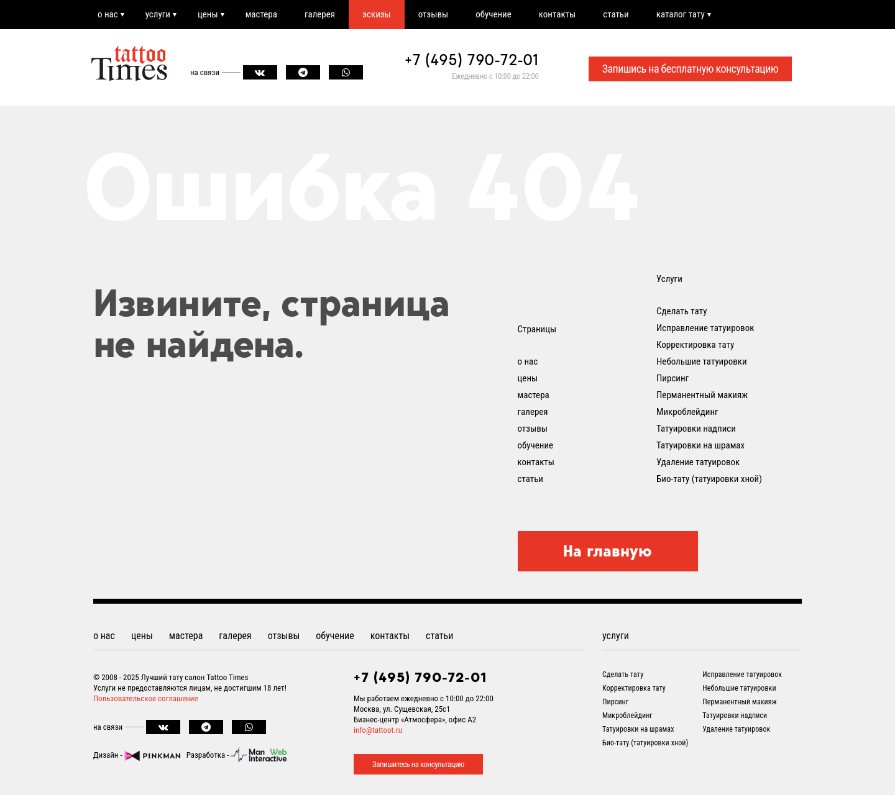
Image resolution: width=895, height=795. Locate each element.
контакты (557, 14)
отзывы (433, 14)
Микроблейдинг (687, 411)
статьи (615, 14)
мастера (261, 14)
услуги (157, 14)
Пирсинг (672, 378)
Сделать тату (681, 311)
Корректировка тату (695, 344)
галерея (320, 14)
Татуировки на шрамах (700, 445)
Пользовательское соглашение (145, 698)
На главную (607, 551)
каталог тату (680, 14)
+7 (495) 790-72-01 (472, 59)
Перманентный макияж (702, 395)
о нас (108, 14)
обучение (493, 14)
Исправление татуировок (705, 328)
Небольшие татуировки (701, 361)
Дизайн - (136, 755)
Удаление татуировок (698, 462)
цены (208, 14)
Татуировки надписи (696, 428)
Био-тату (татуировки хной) (709, 478)
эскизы (376, 14)
